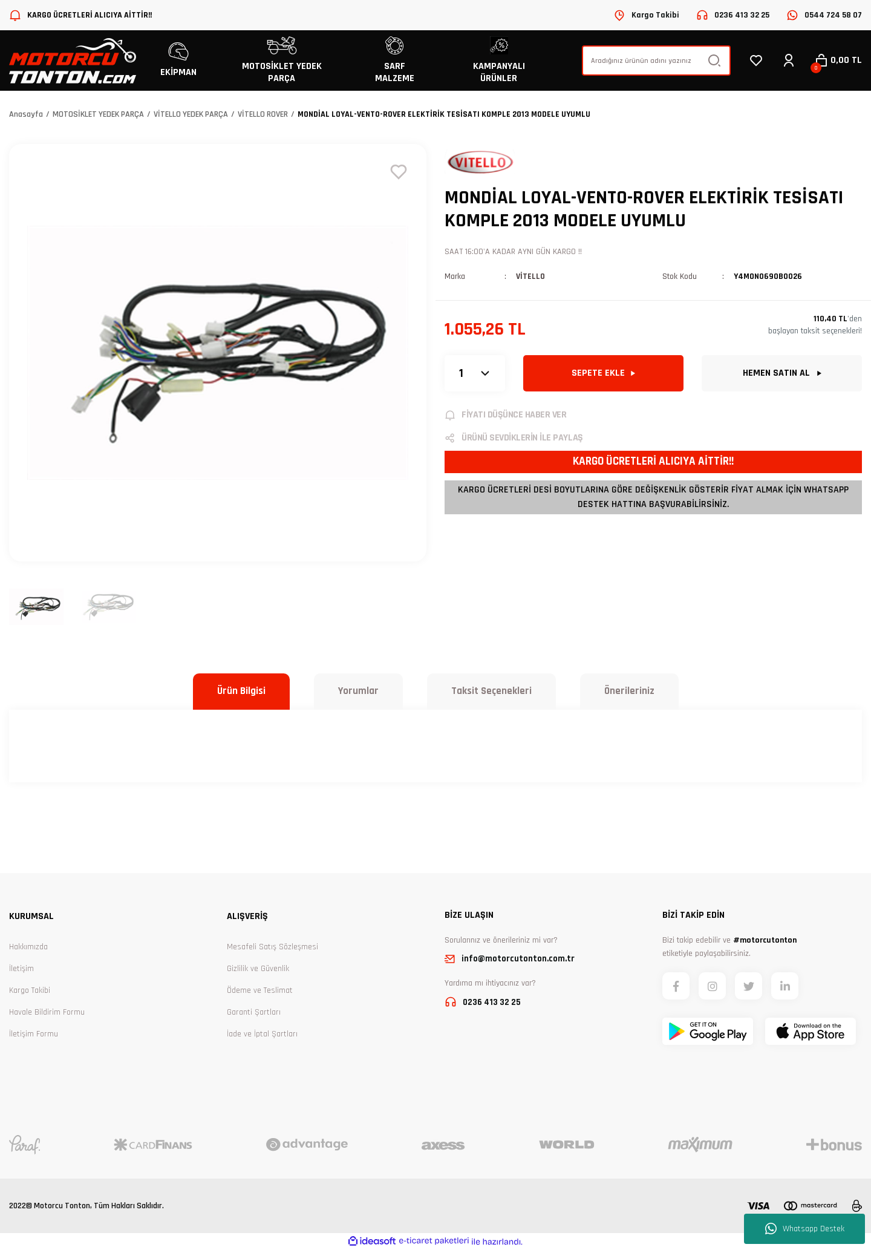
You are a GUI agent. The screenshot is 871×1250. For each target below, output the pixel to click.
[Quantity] (475, 373)
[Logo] (72, 60)
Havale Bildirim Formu (47, 1012)
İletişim (21, 968)
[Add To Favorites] (398, 172)
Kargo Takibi (29, 990)
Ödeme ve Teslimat (260, 990)
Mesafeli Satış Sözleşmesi (272, 946)
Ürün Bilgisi (241, 691)
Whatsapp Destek (804, 1228)
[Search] (656, 60)
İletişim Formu (33, 1034)
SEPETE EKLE (603, 373)
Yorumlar (358, 691)
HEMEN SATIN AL (782, 373)
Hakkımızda (28, 946)
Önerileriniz (629, 691)
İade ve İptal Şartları (262, 1034)
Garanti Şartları (254, 1012)
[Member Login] (788, 60)
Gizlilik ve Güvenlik (258, 968)
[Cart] (838, 60)
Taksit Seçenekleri (491, 691)
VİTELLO (530, 276)
